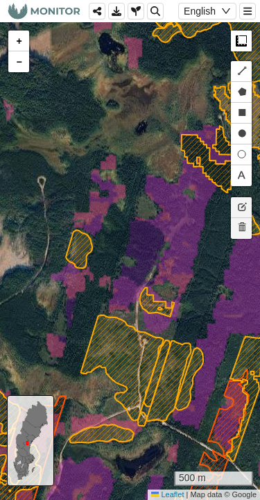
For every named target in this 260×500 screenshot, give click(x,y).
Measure (241, 41)
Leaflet (167, 494)
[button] (18, 41)
